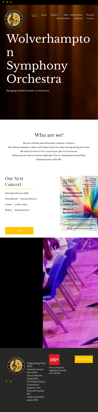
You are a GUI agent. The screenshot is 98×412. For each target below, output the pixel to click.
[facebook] (3, 2)
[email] (11, 2)
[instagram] (7, 2)
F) (31, 393)
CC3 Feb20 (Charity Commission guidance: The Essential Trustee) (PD (36, 387)
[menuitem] (34, 15)
